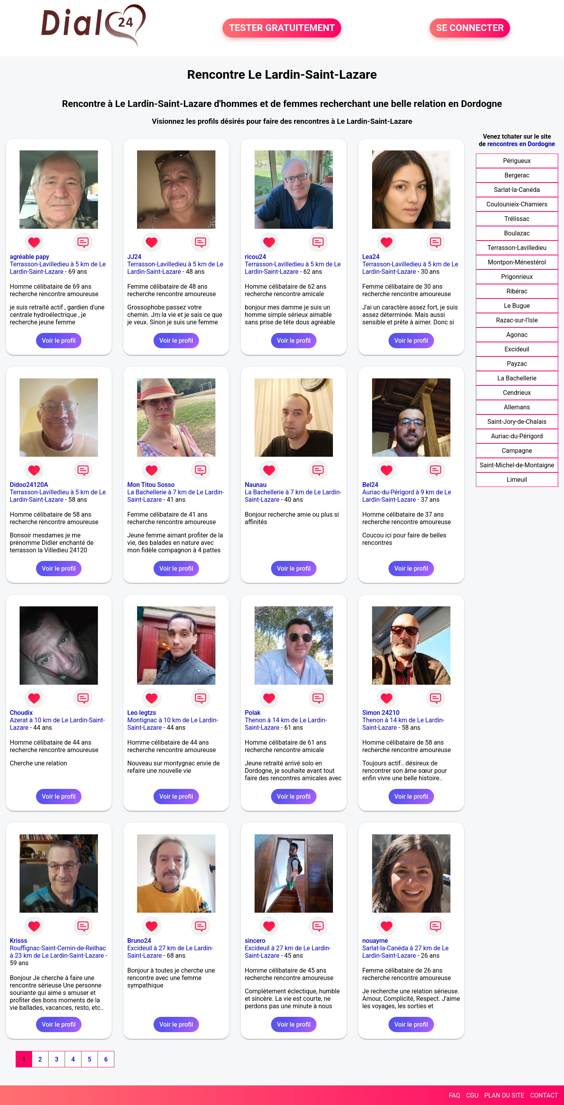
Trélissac (517, 218)
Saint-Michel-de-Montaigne (517, 465)
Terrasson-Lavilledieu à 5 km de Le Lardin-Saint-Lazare (58, 267)
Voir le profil (59, 340)
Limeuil (517, 479)
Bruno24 (139, 940)
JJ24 (134, 256)
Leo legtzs (141, 712)
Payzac (517, 363)
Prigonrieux (517, 276)
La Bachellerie (517, 378)
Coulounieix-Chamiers (517, 204)
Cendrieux (517, 392)
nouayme (375, 940)
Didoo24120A (29, 484)
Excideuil (516, 349)
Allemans (517, 407)
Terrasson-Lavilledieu (517, 247)
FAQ (454, 1095)
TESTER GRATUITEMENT (282, 28)
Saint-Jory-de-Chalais (517, 421)
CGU (472, 1095)
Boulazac (517, 233)
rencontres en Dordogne (521, 144)
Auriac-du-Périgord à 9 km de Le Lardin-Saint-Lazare (406, 495)
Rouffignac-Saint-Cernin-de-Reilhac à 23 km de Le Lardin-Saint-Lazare (58, 951)
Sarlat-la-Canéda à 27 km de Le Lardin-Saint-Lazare (405, 951)
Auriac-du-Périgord (517, 436)
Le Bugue (517, 305)
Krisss (18, 940)
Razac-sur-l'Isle (517, 320)
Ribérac (516, 291)
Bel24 (370, 484)
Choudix (21, 712)
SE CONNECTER (470, 28)
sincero (255, 940)
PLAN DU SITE (504, 1095)
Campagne (517, 450)
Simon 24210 (381, 712)
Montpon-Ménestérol (517, 262)
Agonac (517, 334)
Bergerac (516, 175)
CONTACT (544, 1095)
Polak (252, 712)
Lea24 (371, 256)
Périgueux (517, 161)
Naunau (255, 484)
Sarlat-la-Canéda (517, 190)
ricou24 (255, 256)
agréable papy (29, 256)
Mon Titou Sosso (151, 484)
